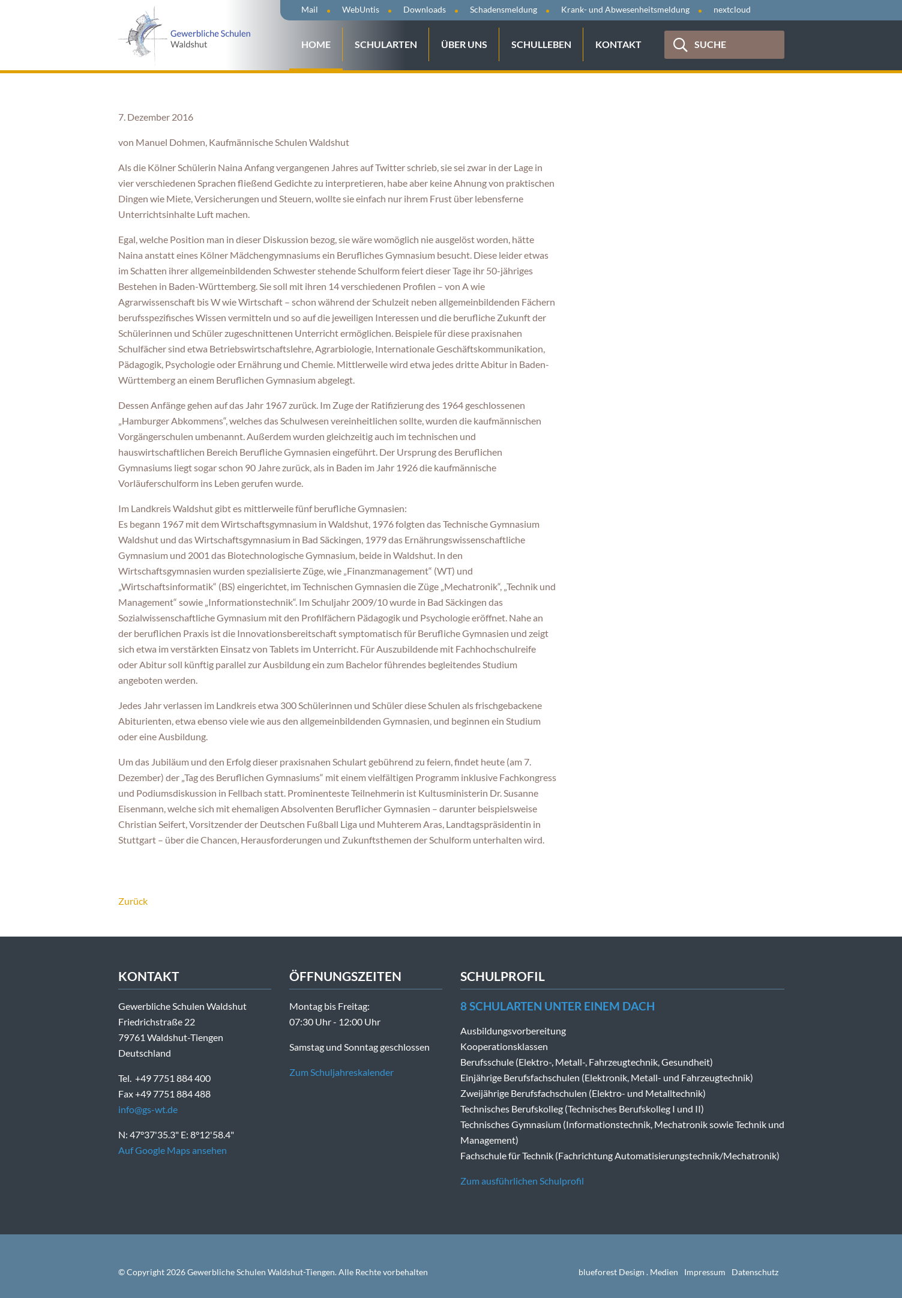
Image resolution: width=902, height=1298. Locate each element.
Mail (309, 9)
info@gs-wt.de (148, 1109)
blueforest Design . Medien (628, 1272)
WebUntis (360, 9)
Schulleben (541, 44)
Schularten (386, 44)
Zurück (133, 901)
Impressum (705, 1272)
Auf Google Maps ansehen (172, 1150)
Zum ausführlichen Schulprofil (522, 1180)
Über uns (464, 44)
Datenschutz (755, 1272)
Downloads (424, 9)
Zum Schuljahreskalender (341, 1072)
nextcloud (732, 9)
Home (316, 44)
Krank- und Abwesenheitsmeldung (625, 9)
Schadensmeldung (503, 9)
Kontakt (618, 44)
